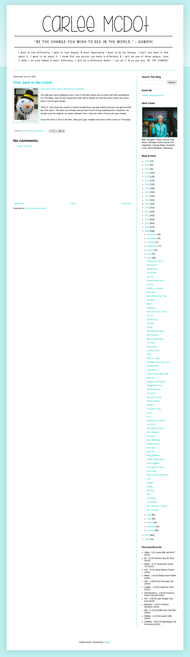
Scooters (151, 300)
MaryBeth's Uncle (154, 385)
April (149, 519)
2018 (147, 192)
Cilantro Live (152, 319)
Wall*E (150, 304)
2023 (147, 173)
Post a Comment (24, 146)
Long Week (152, 370)
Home (73, 203)
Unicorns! (151, 424)
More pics (151, 448)
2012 (147, 215)
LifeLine (150, 284)
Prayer (150, 327)
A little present (153, 444)
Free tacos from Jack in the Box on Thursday (62, 89)
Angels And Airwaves (156, 382)
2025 (147, 165)
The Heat (151, 343)
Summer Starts (153, 350)
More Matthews (153, 440)
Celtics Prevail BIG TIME (158, 374)
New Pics (151, 451)
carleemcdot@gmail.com (153, 95)
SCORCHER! (153, 366)
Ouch (149, 413)
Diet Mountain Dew (155, 331)
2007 (147, 535)
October (151, 242)
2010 (147, 223)
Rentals (150, 483)
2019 (147, 188)
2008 (147, 231)
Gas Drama (152, 265)
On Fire (150, 315)
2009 (147, 227)
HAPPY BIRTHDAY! (156, 459)
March (150, 522)
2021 (147, 180)
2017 (147, 196)
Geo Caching (152, 510)
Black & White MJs (155, 339)
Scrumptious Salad (155, 428)
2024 (147, 169)
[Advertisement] (72, 175)
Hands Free (152, 269)
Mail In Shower (153, 401)
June (149, 258)
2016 (147, 200)
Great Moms (152, 502)
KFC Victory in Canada (157, 506)
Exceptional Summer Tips (158, 362)
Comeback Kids (154, 409)
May (149, 515)
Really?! (150, 405)
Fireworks (151, 308)
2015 (147, 204)
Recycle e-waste (154, 397)
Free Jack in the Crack (32, 82)
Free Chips (152, 471)
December (152, 234)
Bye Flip (150, 490)
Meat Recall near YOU (157, 296)
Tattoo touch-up (154, 389)
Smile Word (152, 347)
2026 (147, 161)
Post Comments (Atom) (35, 208)
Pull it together (153, 463)
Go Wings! (151, 498)
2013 (147, 212)
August (150, 250)
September (152, 246)
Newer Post (19, 203)
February (151, 526)
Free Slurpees (153, 432)
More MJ (151, 378)
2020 (147, 184)
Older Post (126, 203)
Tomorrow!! (152, 273)
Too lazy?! (151, 436)
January (151, 530)
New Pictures (153, 335)
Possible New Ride (155, 280)
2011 (147, 219)
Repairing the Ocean (156, 420)
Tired (149, 354)
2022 (147, 176)
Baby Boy (151, 292)
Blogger (107, 642)
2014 (147, 208)
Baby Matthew (153, 455)
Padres (150, 487)
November (152, 238)
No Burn (150, 323)
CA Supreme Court (155, 467)
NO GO (150, 277)
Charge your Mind (155, 261)
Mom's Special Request (157, 475)
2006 (147, 539)
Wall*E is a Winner (155, 288)
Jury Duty (151, 393)
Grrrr (149, 494)
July (149, 254)
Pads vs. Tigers (153, 358)
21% (149, 417)
